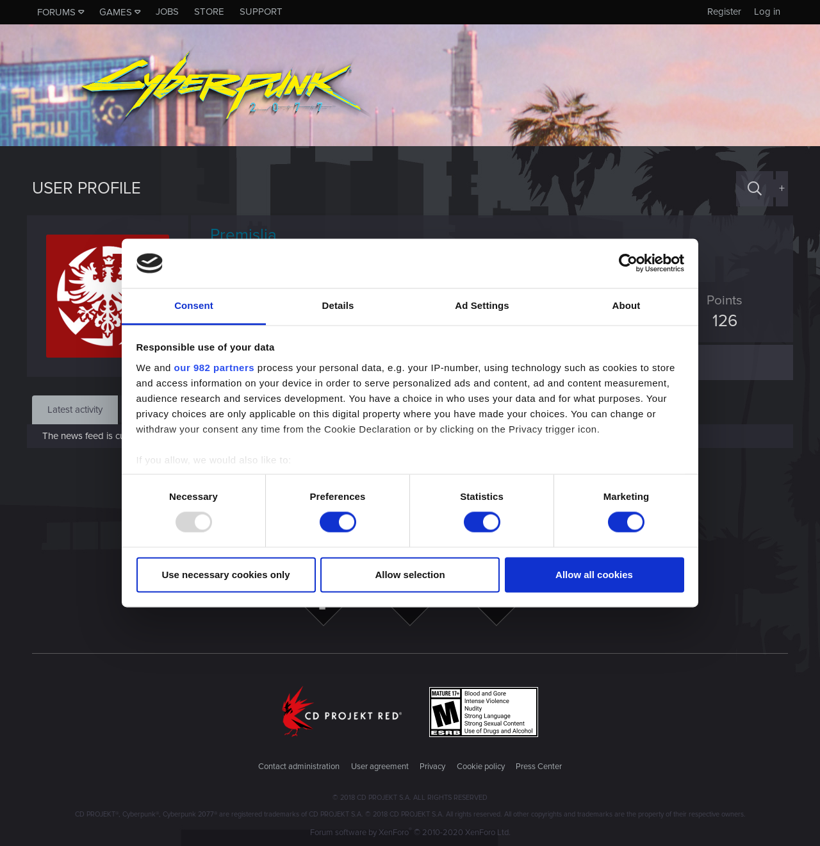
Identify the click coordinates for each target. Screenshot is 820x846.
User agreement (380, 766)
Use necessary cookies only (225, 574)
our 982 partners (214, 367)
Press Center (539, 766)
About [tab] (626, 305)
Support (261, 11)
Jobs (167, 11)
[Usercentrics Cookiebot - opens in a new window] (628, 263)
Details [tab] (338, 305)
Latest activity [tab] (74, 409)
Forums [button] (56, 12)
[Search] (754, 188)
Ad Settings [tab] (482, 305)
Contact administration (299, 766)
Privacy (432, 766)
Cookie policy (481, 766)
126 (719, 321)
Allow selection (410, 574)
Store (209, 11)
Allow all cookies (594, 574)
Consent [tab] (193, 305)
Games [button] (115, 12)
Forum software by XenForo (410, 832)
